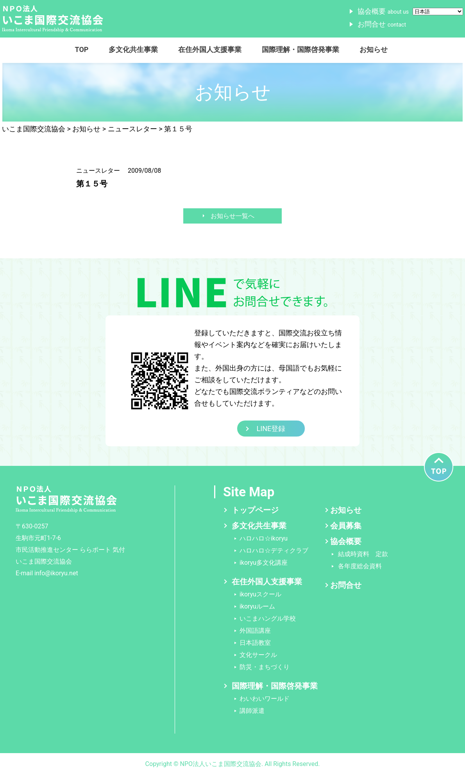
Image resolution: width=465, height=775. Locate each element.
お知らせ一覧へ (232, 216)
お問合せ (382, 24)
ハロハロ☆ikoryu (264, 538)
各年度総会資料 (360, 566)
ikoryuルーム (257, 606)
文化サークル (258, 655)
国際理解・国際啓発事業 (300, 49)
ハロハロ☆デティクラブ (274, 550)
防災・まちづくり (265, 667)
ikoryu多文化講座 (264, 562)
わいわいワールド (265, 698)
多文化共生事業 (133, 49)
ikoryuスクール (260, 594)
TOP (82, 49)
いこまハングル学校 (268, 618)
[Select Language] (438, 11)
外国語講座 (255, 630)
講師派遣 (252, 710)
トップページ (255, 510)
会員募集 (345, 525)
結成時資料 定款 (363, 554)
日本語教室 (255, 642)
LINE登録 (271, 428)
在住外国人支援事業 (209, 49)
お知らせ (373, 49)
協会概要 (383, 11)
